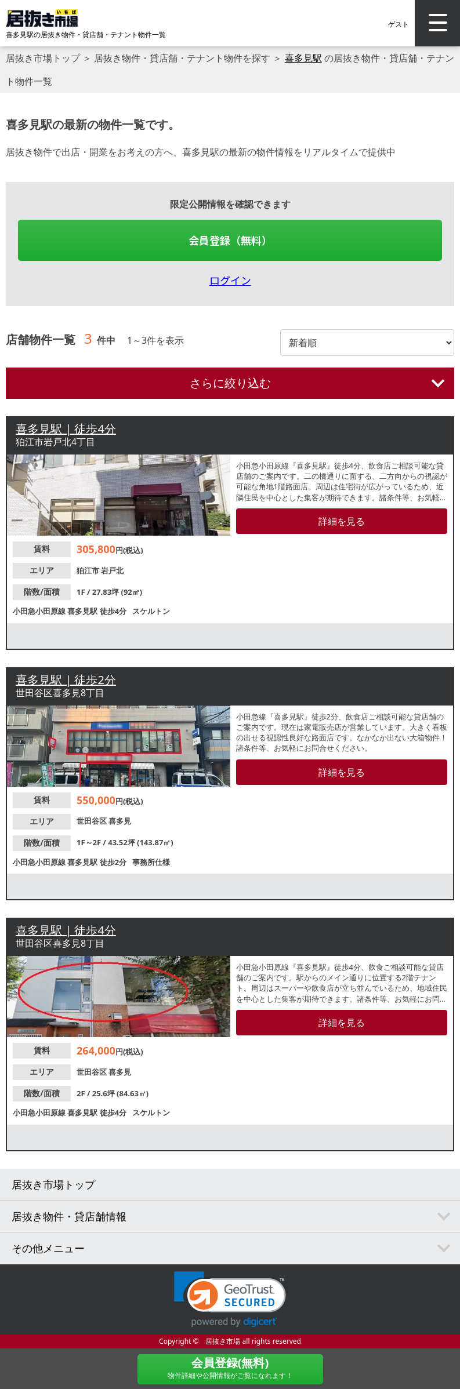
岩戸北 (112, 570)
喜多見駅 (303, 58)
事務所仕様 (151, 862)
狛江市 (89, 570)
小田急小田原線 (40, 611)
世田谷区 (92, 821)
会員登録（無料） (230, 240)
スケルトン (151, 611)
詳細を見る (341, 521)
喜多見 (119, 821)
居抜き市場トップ (43, 58)
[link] (230, 1299)
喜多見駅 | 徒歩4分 (66, 429)
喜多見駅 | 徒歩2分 (66, 680)
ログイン (230, 280)
